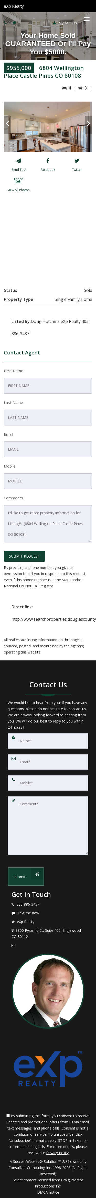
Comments (13, 497)
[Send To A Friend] (18, 166)
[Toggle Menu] (86, 19)
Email (8, 434)
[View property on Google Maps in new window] (47, 238)
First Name (13, 370)
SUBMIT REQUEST (24, 556)
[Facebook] (47, 166)
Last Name (13, 402)
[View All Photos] (18, 186)
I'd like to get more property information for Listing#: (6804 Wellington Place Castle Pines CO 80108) (48, 523)
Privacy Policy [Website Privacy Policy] (57, 1152)
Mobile (10, 466)
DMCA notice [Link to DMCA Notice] (48, 1192)
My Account (65, 22)
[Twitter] (77, 166)
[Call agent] (24, 6)
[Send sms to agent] (15, 22)
